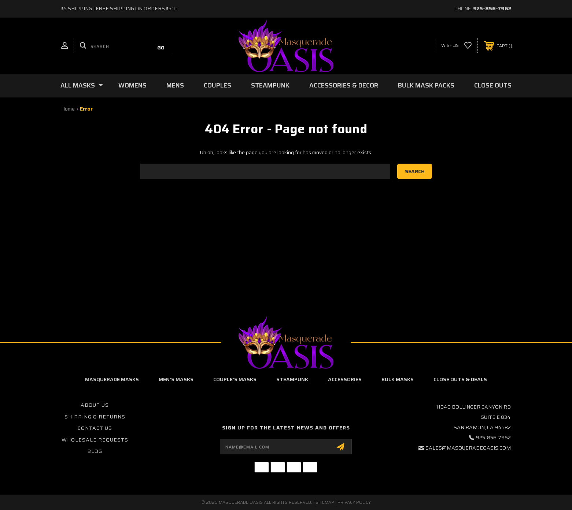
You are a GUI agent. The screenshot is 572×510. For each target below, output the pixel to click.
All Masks (81, 85)
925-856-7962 (492, 8)
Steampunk (270, 85)
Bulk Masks (397, 379)
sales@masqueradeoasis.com (468, 448)
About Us (95, 405)
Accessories (345, 379)
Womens (132, 85)
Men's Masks (176, 379)
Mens (175, 85)
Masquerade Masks (112, 379)
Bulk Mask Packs (426, 85)
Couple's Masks (235, 379)
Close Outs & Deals (460, 379)
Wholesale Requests (95, 440)
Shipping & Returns (94, 417)
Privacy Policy (354, 502)
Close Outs (493, 85)
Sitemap (324, 502)
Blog (94, 451)
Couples (217, 85)
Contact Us (95, 428)
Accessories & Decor (343, 85)
